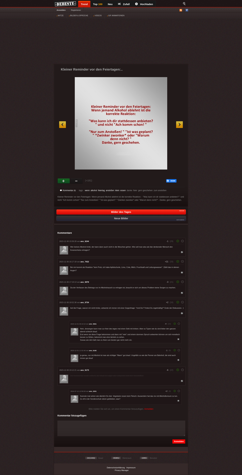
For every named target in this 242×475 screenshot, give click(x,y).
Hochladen (144, 4)
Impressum (130, 468)
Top (98, 4)
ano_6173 (84, 370)
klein (117, 190)
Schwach (76, 181)
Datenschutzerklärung (116, 468)
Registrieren (76, 10)
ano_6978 (84, 282)
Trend (84, 4)
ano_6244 (84, 241)
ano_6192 (92, 350)
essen (123, 190)
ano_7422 (84, 262)
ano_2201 (92, 391)
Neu (110, 4)
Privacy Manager (122, 470)
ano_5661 (92, 324)
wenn (87, 190)
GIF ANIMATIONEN (115, 15)
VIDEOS (97, 15)
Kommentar (68, 190)
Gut (63, 181)
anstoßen (110, 190)
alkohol (94, 190)
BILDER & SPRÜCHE (78, 15)
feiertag (101, 190)
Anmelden (61, 10)
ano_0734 (84, 302)
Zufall (124, 4)
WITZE (60, 15)
